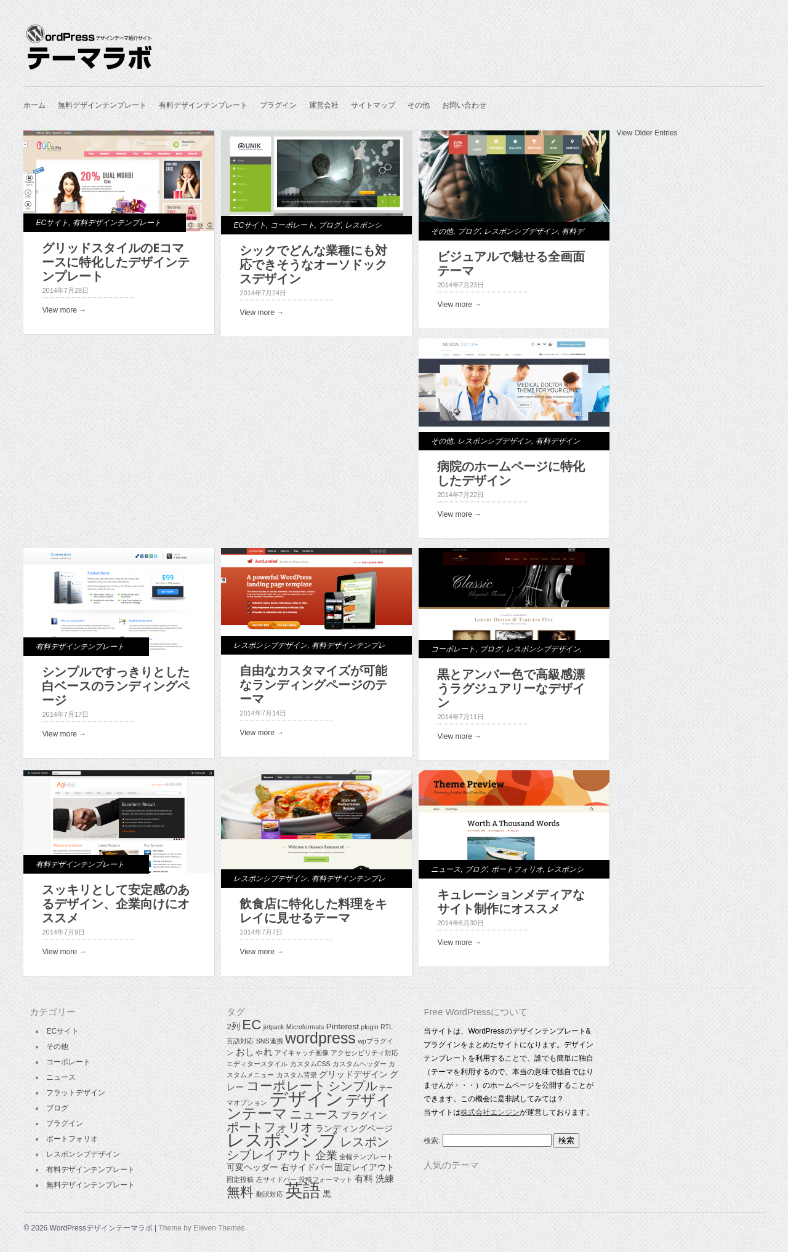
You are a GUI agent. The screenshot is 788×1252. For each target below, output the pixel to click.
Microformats (305, 1027)
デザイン (307, 1099)
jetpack (273, 1027)
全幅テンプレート (366, 1156)
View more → (64, 310)
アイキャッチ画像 (302, 1052)
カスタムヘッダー (359, 1063)
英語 (303, 1190)
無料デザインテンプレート (102, 105)
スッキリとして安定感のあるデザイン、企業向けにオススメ (116, 903)
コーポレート (292, 225)
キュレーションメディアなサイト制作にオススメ (511, 901)
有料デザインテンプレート (203, 105)
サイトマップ (373, 105)
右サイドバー (306, 1167)
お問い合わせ (464, 105)
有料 (364, 1178)
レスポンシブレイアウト (307, 1148)
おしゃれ (254, 1052)
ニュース (445, 869)
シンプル (352, 1086)
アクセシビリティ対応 (364, 1052)
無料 (240, 1192)
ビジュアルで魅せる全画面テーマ (511, 263)
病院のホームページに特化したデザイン (511, 473)
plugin (369, 1027)
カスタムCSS (310, 1063)
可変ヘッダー (252, 1167)
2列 (233, 1026)
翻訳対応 (269, 1194)
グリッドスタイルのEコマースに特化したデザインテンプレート (116, 262)
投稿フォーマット (326, 1179)
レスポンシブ (282, 1140)
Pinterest (342, 1026)
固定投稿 (240, 1179)
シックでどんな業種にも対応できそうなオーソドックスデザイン (313, 264)
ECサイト (52, 222)
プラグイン (278, 105)
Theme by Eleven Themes (202, 1228)
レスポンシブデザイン (521, 231)
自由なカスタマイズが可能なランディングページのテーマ (313, 684)
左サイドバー (276, 1179)
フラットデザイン (75, 1092)
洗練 (385, 1178)
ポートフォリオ (517, 869)
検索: (432, 1140)
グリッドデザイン (353, 1074)
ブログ (329, 225)
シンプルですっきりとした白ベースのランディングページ (116, 686)
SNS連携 (269, 1041)
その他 (419, 105)
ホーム (34, 105)
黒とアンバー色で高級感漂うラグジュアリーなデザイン (511, 688)
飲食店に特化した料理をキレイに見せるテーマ (313, 910)
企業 (326, 1155)
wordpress (320, 1038)
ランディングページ (354, 1128)
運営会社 (324, 105)
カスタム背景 (296, 1075)
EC (251, 1024)
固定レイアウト (364, 1167)
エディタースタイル (257, 1063)
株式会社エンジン (490, 1112)
